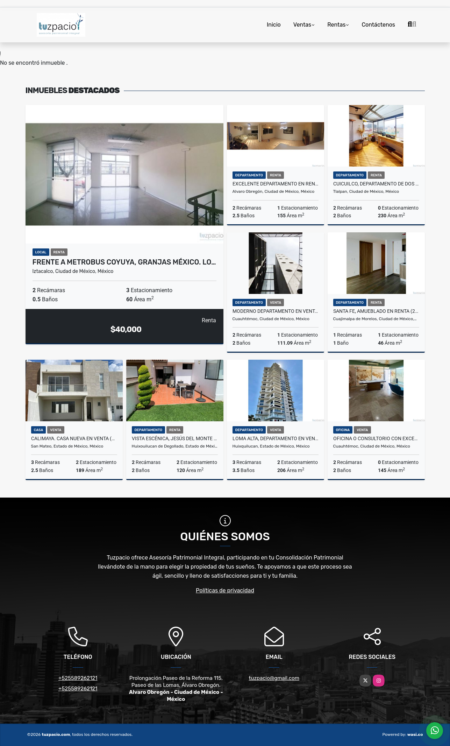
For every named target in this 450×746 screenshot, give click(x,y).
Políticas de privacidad (225, 590)
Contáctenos (378, 24)
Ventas (302, 24)
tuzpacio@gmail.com (274, 678)
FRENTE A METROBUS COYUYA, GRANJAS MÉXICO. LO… (124, 262)
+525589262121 (78, 678)
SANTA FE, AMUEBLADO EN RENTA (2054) (376, 311)
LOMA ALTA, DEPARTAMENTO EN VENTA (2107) (276, 438)
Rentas (336, 24)
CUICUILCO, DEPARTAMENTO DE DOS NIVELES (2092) (376, 183)
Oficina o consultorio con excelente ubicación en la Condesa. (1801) (376, 438)
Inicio (274, 24)
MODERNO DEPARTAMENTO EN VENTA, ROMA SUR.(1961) (276, 311)
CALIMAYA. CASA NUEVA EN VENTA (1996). (74, 438)
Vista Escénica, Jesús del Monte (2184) (175, 438)
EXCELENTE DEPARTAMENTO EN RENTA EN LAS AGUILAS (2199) (276, 183)
